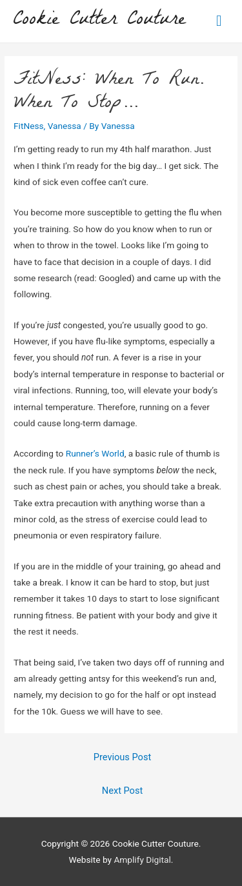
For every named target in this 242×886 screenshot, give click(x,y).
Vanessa (64, 126)
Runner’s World (95, 453)
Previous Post (122, 757)
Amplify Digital (142, 859)
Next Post (122, 790)
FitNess (28, 126)
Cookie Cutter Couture (99, 21)
